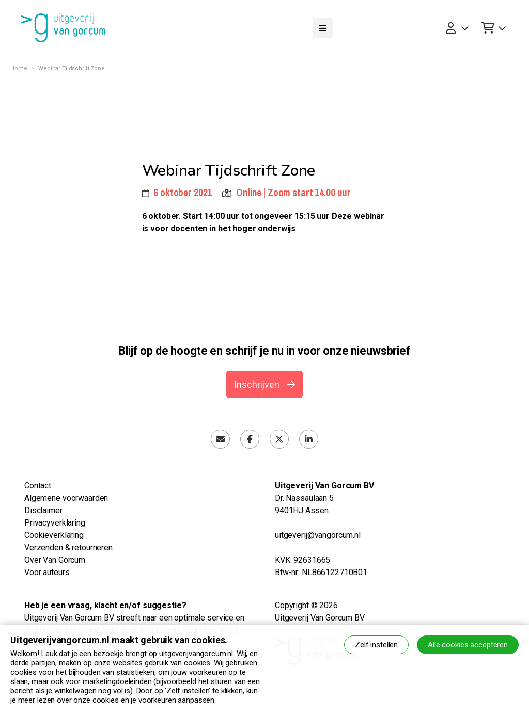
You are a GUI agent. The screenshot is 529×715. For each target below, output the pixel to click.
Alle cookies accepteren (468, 644)
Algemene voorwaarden (66, 498)
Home (18, 68)
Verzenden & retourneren (68, 547)
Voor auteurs (46, 572)
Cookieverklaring (54, 535)
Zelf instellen (376, 644)
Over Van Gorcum (54, 560)
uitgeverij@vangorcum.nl (318, 535)
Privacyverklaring (54, 523)
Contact (37, 485)
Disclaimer (43, 510)
